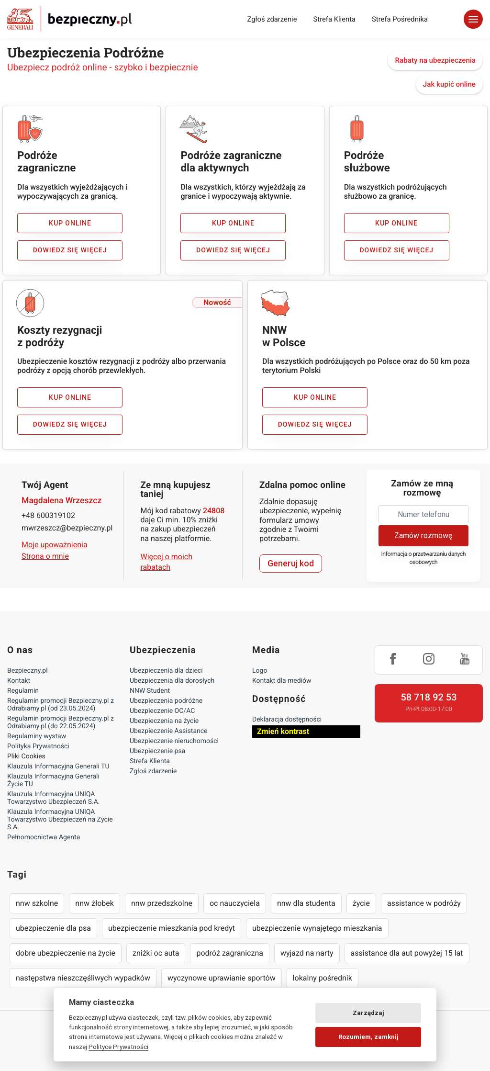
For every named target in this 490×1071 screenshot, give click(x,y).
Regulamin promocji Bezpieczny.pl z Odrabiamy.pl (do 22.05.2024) (60, 722)
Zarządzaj (368, 1012)
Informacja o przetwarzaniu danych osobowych (423, 558)
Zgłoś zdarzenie (272, 19)
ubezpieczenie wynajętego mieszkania (317, 928)
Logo (259, 671)
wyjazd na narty (307, 953)
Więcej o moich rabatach (167, 562)
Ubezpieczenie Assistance (169, 731)
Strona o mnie (45, 556)
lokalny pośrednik (322, 977)
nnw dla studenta (306, 903)
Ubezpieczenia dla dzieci (166, 671)
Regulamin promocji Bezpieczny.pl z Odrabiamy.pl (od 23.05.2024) (60, 704)
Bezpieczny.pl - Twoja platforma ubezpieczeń (69, 18)
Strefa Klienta (334, 19)
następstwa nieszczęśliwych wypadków (83, 977)
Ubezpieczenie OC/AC (162, 711)
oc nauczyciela (235, 903)
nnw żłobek (94, 903)
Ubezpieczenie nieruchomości (174, 741)
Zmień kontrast (283, 731)
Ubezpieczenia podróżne (166, 701)
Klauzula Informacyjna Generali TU (58, 766)
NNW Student (150, 691)
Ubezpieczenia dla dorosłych (172, 681)
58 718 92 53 (429, 697)
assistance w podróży (424, 903)
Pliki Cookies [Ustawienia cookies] (26, 756)
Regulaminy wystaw (36, 736)
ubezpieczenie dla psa (53, 928)
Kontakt (18, 681)
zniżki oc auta (156, 953)
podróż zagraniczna (229, 953)
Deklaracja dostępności (287, 719)
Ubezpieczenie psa (157, 751)
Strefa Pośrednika (400, 19)
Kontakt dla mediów (282, 681)
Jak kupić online (449, 84)
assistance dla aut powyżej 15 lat (407, 953)
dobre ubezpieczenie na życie (65, 953)
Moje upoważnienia (55, 544)
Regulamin (23, 691)
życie (361, 903)
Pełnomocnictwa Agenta (43, 837)
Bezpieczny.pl (27, 671)
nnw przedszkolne (161, 903)
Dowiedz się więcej (70, 250)
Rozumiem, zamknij (368, 1036)
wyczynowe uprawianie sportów (221, 977)
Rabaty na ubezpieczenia (435, 60)
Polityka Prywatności (38, 746)
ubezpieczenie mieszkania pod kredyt (171, 928)
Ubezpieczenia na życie (164, 721)
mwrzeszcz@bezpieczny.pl (66, 527)
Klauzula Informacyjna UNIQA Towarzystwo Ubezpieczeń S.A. (53, 798)
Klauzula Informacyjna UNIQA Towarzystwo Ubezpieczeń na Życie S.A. (60, 819)
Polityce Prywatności (118, 1046)
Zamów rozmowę (423, 535)
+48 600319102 (48, 515)
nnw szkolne (37, 903)
